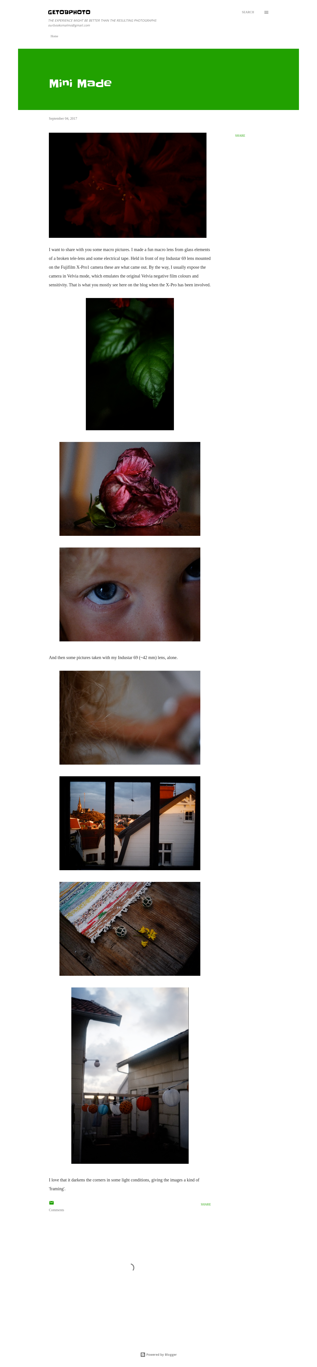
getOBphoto (69, 12)
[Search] (248, 12)
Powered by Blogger (158, 1354)
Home (54, 36)
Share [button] (240, 135)
